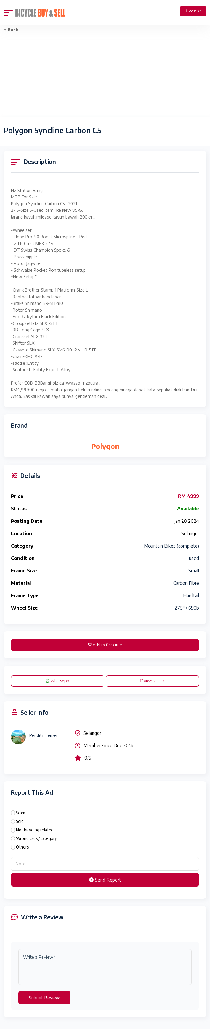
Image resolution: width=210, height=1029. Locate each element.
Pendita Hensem (44, 735)
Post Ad (193, 11)
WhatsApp (57, 680)
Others (22, 846)
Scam (20, 812)
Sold (20, 821)
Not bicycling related (35, 829)
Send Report (105, 880)
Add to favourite (105, 644)
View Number (152, 681)
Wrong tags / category (36, 838)
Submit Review (44, 998)
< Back (11, 29)
